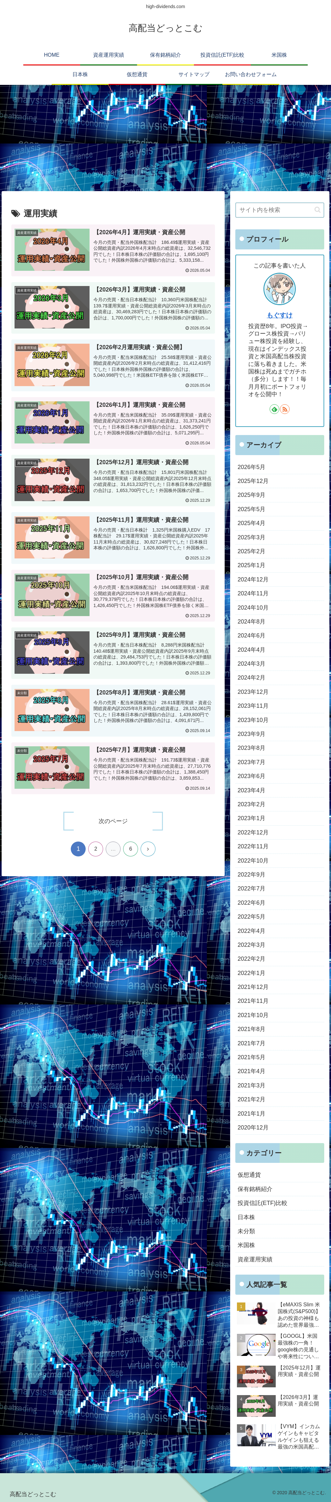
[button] (317, 209)
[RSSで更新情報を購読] (285, 409)
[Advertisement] (165, 138)
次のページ (113, 821)
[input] (279, 210)
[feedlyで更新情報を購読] (274, 409)
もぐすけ (280, 315)
